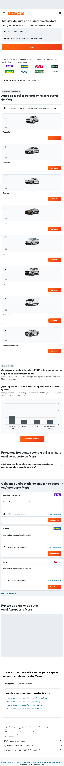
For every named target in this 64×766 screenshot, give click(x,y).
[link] (32, 439)
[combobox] (14, 25)
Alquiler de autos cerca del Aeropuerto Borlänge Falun (27, 698)
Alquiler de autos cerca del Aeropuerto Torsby (24, 708)
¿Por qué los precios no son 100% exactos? (33, 749)
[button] (4, 13)
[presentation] (62, 483)
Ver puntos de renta (54, 514)
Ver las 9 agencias (8, 593)
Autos (19, 762)
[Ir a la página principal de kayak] (16, 13)
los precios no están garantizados (15, 734)
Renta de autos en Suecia (32, 762)
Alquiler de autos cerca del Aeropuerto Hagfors (24, 705)
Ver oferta (54, 138)
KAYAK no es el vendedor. (33, 740)
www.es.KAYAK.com (7, 762)
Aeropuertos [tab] (10, 683)
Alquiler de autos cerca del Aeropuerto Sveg (23, 701)
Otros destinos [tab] (25, 683)
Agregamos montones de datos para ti (33, 745)
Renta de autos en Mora (52, 762)
